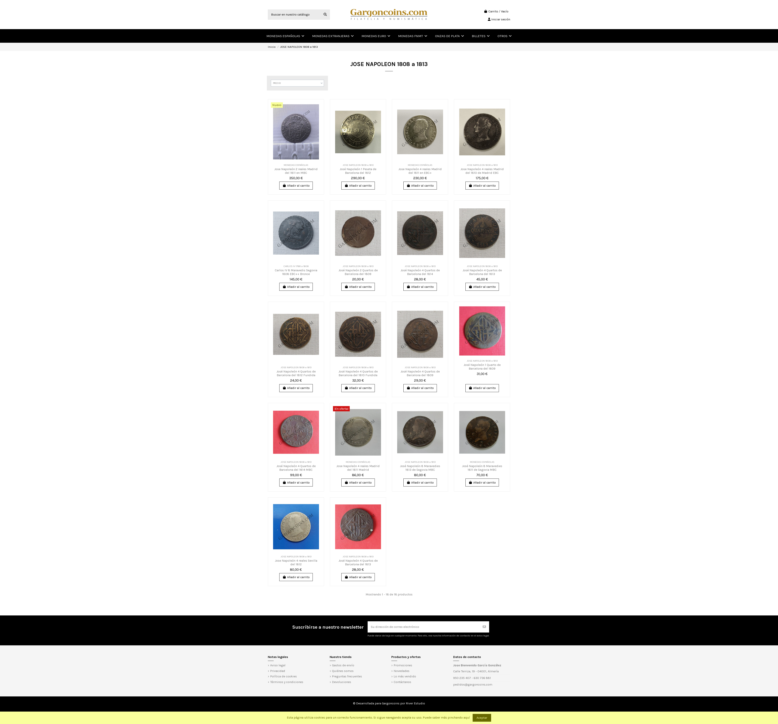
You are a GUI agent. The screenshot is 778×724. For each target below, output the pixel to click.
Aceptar (482, 718)
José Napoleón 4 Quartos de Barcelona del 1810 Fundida (358, 373)
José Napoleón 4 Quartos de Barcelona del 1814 (420, 272)
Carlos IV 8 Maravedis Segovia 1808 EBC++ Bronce (296, 272)
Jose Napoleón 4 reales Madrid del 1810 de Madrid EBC (482, 171)
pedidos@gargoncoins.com (472, 684)
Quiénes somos (343, 671)
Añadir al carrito (296, 185)
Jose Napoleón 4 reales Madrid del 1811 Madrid (358, 468)
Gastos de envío (343, 665)
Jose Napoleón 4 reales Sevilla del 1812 (296, 562)
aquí (466, 717)
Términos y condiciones (286, 682)
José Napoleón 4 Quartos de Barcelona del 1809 (420, 373)
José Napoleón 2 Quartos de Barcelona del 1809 (358, 272)
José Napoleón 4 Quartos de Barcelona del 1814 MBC (296, 468)
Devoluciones (341, 682)
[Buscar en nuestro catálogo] (325, 15)
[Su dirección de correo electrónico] (424, 626)
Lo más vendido (405, 676)
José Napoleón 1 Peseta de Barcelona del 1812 (358, 171)
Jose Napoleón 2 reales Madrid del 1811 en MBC (296, 171)
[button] (505, 36)
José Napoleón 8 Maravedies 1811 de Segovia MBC (482, 468)
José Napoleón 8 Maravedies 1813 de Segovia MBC (420, 468)
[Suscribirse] (484, 626)
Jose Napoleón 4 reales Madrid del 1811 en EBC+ (420, 171)
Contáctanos (402, 682)
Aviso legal (278, 665)
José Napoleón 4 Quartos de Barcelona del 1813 (482, 272)
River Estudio (415, 703)
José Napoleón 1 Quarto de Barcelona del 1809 (482, 366)
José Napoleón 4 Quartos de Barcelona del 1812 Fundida (296, 373)
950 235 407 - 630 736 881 (472, 678)
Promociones (403, 665)
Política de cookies (283, 676)
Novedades (401, 671)
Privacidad (277, 671)
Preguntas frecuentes (347, 676)
